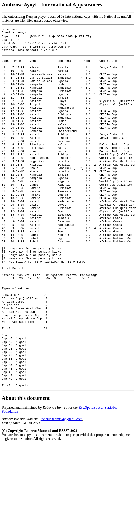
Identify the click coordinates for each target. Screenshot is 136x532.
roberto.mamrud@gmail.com (61, 489)
